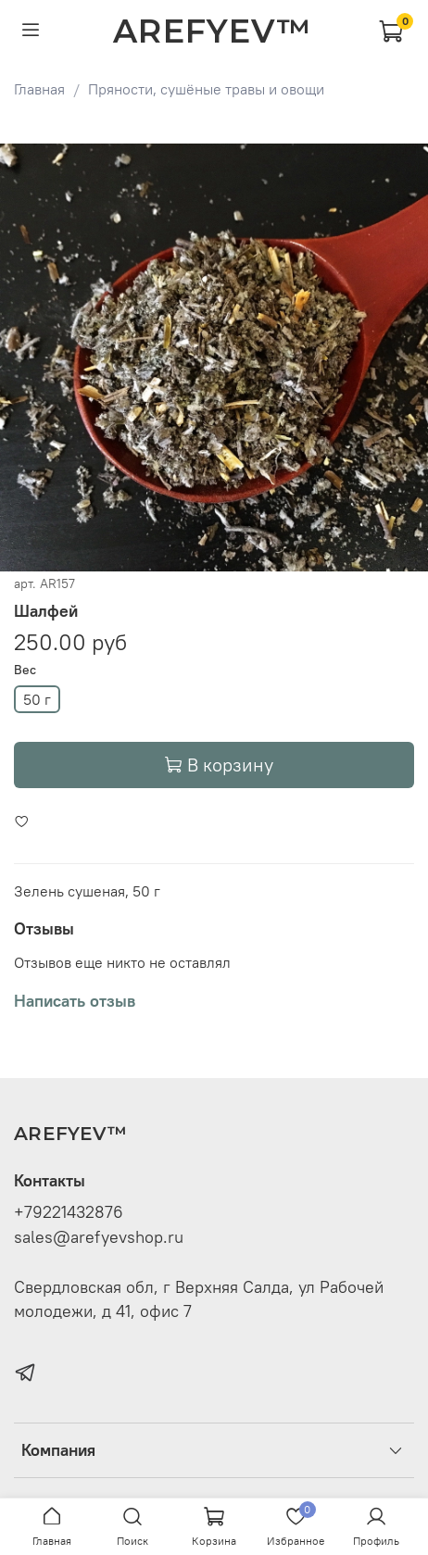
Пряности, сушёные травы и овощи (206, 89)
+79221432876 (68, 1212)
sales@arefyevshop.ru (98, 1237)
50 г (37, 699)
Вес (25, 670)
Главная (39, 89)
